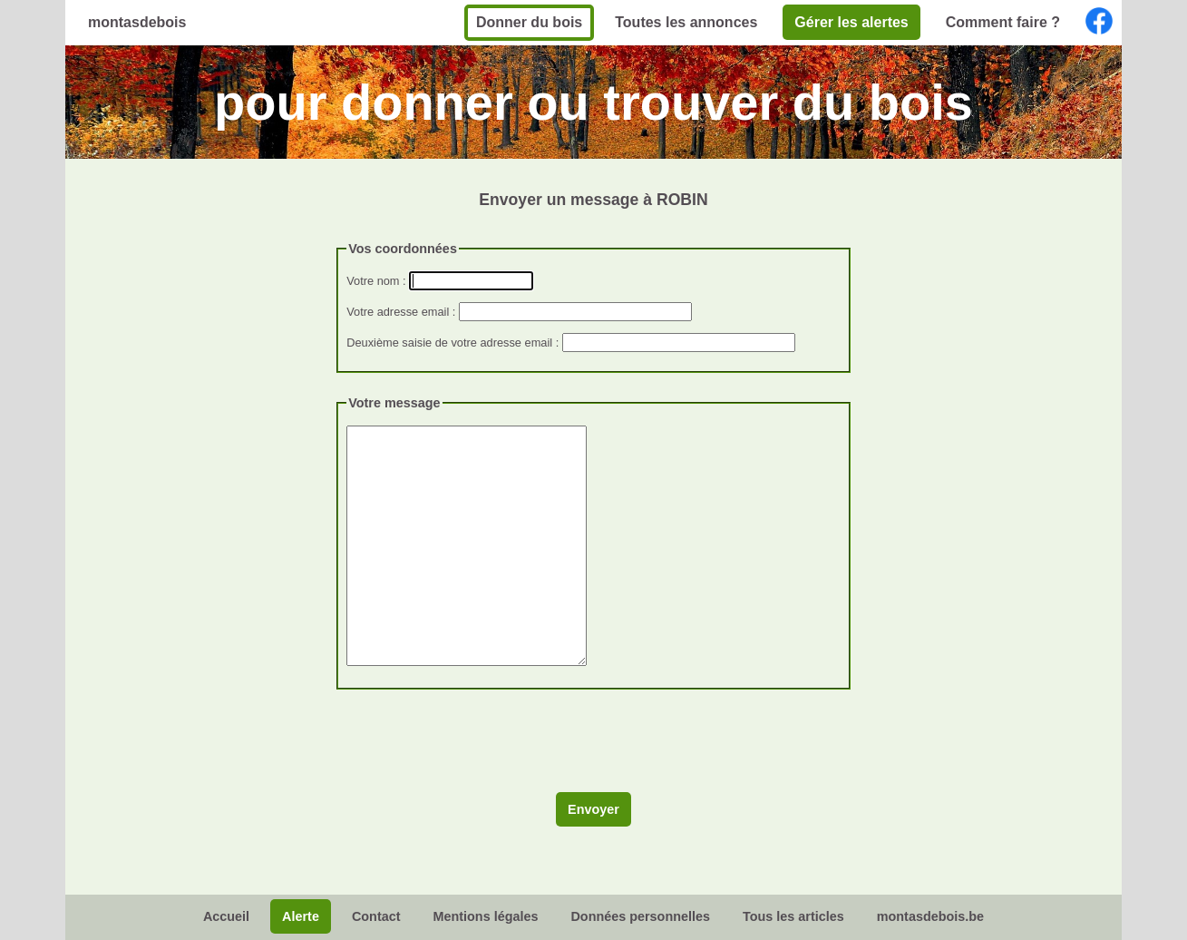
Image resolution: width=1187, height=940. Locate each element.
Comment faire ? (1003, 22)
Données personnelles (640, 916)
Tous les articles (793, 916)
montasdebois (137, 22)
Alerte (300, 916)
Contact (376, 916)
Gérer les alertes (851, 22)
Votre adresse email (397, 311)
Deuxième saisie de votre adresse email (449, 342)
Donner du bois (529, 22)
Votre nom (372, 281)
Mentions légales (485, 916)
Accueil (226, 916)
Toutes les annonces (686, 22)
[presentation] (474, 747)
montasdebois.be (930, 916)
